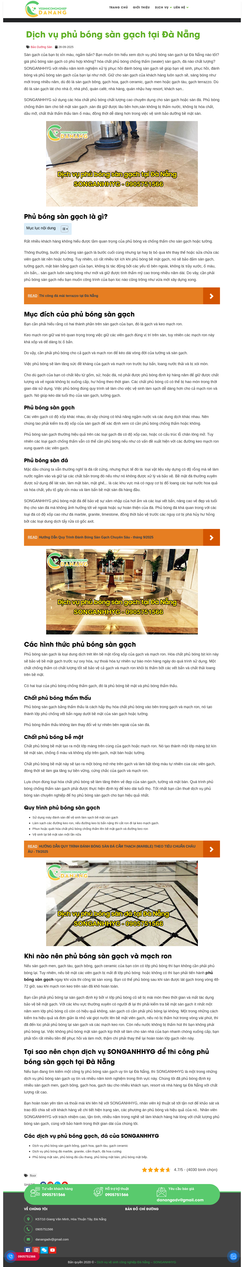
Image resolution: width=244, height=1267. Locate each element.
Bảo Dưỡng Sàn (41, 47)
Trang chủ (118, 7)
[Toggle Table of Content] (62, 228)
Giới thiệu (141, 7)
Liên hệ (179, 7)
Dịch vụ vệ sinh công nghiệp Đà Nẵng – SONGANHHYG (136, 1262)
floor (33, 1175)
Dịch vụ (162, 7)
